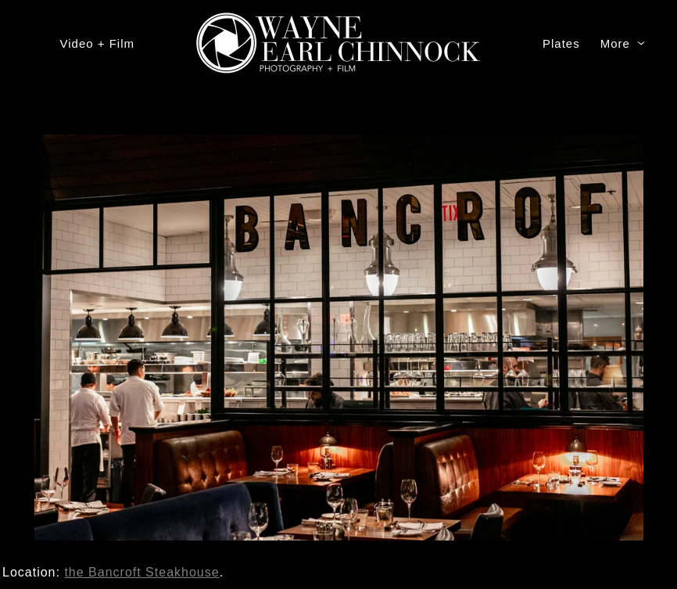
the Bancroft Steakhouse (141, 572)
